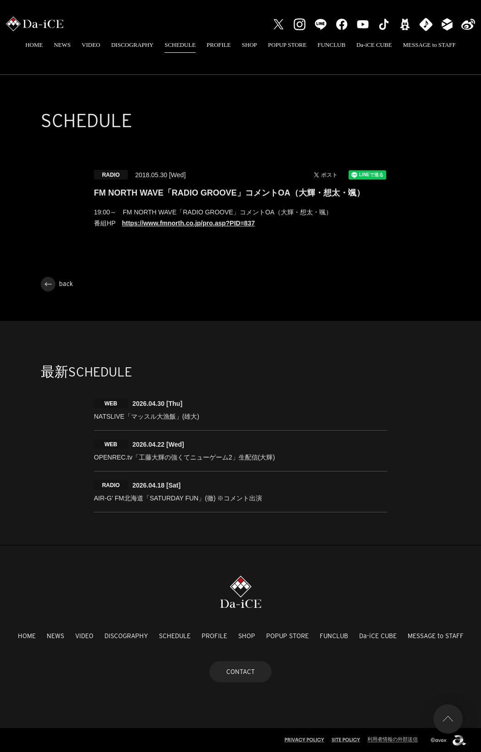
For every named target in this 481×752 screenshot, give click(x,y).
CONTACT (240, 671)
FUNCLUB (331, 44)
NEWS (62, 44)
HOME (34, 44)
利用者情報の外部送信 (392, 739)
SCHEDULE (180, 44)
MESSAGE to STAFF (429, 44)
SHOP (249, 44)
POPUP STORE (287, 44)
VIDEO (91, 44)
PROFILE (219, 44)
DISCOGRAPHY (132, 44)
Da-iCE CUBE (374, 44)
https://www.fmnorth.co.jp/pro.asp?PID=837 (188, 223)
